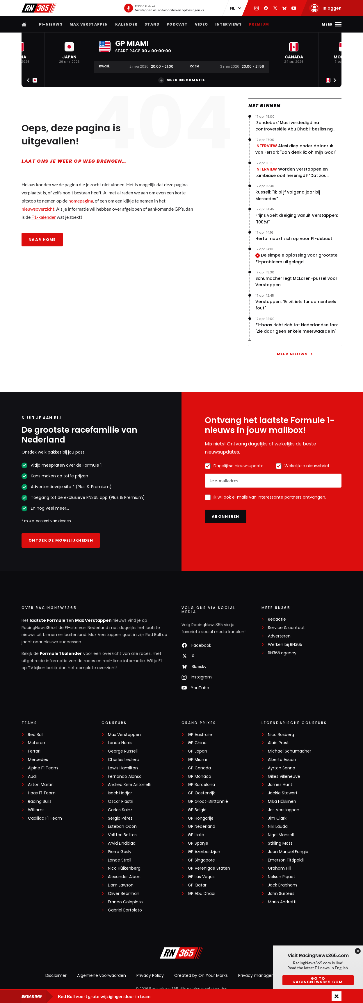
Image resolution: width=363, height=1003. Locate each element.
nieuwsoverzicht (38, 209)
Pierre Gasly (119, 851)
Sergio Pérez (120, 818)
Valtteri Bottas (122, 834)
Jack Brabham (282, 885)
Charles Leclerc (123, 759)
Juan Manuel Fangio (288, 851)
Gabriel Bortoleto (125, 910)
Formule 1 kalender (61, 653)
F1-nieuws (51, 24)
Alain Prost (278, 742)
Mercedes (38, 759)
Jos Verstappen (283, 809)
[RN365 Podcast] (166, 8)
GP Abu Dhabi (201, 893)
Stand (152, 24)
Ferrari (34, 751)
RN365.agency (282, 653)
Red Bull (35, 734)
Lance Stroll (119, 860)
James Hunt (280, 784)
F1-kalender (43, 217)
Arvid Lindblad (122, 843)
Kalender (126, 24)
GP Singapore (201, 860)
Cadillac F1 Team (45, 818)
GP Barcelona (201, 784)
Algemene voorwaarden (101, 975)
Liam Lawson (121, 885)
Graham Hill (279, 868)
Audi (32, 776)
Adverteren (279, 636)
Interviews (228, 24)
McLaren (36, 742)
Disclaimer (56, 975)
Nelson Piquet (281, 876)
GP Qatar (197, 885)
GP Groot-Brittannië (208, 801)
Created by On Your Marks (201, 975)
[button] (69, 53)
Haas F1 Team (42, 793)
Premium (259, 24)
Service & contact (286, 627)
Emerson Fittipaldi (286, 860)
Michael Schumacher (289, 751)
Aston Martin (41, 784)
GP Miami (197, 759)
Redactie (277, 619)
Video (201, 24)
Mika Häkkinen (282, 801)
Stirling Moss (280, 843)
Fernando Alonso (125, 776)
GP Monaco (199, 776)
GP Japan (197, 751)
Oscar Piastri (120, 801)
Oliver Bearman (123, 893)
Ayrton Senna (281, 768)
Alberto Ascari (282, 759)
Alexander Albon (124, 876)
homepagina (80, 200)
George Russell (123, 751)
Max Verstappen (89, 24)
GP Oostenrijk (201, 793)
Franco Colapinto (125, 902)
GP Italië (196, 834)
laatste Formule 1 (49, 620)
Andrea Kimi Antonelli (129, 784)
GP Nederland (201, 826)
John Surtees (281, 893)
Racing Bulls (39, 801)
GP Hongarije (200, 818)
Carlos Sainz (120, 809)
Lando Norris (120, 742)
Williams (36, 809)
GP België (197, 809)
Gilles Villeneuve (284, 776)
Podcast (177, 24)
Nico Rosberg (281, 734)
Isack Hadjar (120, 793)
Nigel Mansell (281, 834)
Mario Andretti (282, 902)
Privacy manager (255, 975)
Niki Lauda (278, 826)
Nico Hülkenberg (124, 868)
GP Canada (199, 768)
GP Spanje (198, 843)
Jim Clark (277, 818)
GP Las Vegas (201, 876)
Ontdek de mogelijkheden (61, 540)
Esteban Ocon (122, 826)
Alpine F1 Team (43, 768)
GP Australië (200, 734)
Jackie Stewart (283, 793)
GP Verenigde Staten (209, 868)
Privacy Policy (150, 975)
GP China (197, 742)
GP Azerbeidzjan (204, 851)
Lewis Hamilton (123, 768)
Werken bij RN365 (285, 644)
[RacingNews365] (181, 953)
